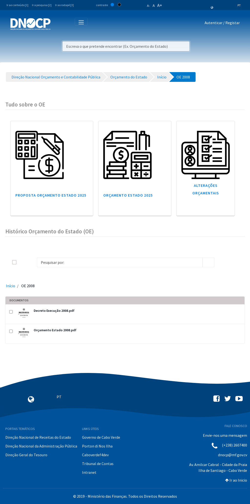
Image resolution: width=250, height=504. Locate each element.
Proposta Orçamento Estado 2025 (50, 195)
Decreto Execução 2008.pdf (54, 310)
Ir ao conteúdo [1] (17, 5)
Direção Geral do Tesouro (26, 454)
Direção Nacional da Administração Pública (41, 446)
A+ (159, 5)
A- (148, 5)
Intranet (89, 472)
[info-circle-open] (222, 262)
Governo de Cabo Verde (101, 437)
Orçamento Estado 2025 (128, 195)
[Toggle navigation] (57, 24)
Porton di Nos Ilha (97, 446)
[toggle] (22, 262)
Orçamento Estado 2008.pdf (55, 330)
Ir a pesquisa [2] (42, 5)
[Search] (120, 262)
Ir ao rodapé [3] (64, 5)
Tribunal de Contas (98, 463)
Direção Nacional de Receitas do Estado (38, 437)
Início (10, 285)
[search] (208, 262)
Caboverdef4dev (95, 454)
